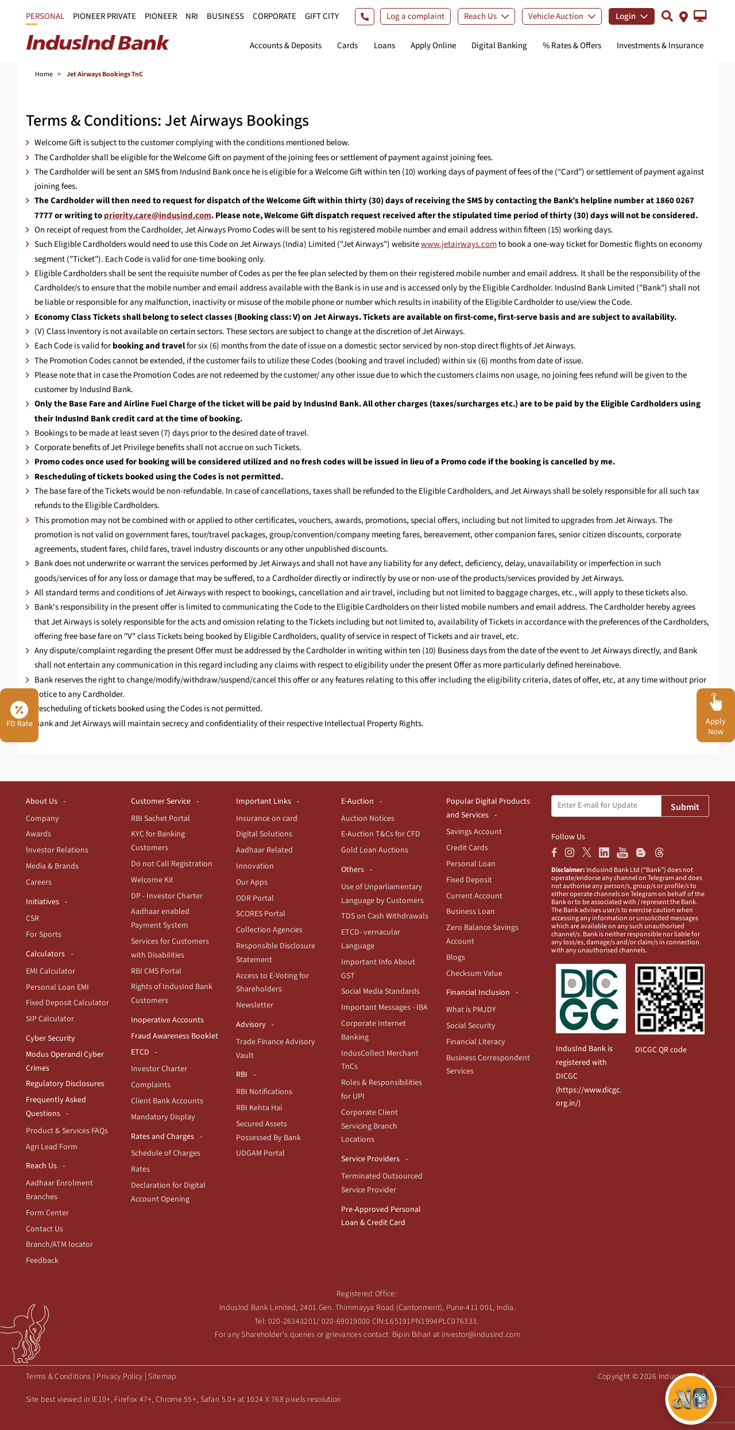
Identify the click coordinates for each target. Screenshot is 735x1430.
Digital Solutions (264, 834)
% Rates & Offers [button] (572, 46)
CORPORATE (274, 16)
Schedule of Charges (165, 1153)
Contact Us (44, 1229)
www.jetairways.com (459, 244)
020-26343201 (292, 1321)
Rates (140, 1169)
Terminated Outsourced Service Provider (382, 1183)
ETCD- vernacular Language (370, 939)
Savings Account (474, 832)
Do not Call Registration (171, 864)
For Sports (43, 934)
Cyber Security (50, 1038)
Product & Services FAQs (67, 1131)
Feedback (42, 1260)
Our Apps (252, 882)
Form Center (47, 1213)
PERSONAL (45, 16)
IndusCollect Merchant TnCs (380, 1060)
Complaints (151, 1085)
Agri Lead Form (52, 1147)
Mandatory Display (163, 1117)
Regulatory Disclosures (65, 1084)
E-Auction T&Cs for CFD (380, 834)
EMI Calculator (50, 971)
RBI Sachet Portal (160, 818)
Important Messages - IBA (384, 1007)
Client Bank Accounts (167, 1101)
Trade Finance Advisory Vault (275, 1048)
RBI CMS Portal (156, 971)
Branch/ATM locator (59, 1244)
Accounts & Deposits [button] (286, 46)
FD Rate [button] (19, 715)
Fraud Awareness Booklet (174, 1036)
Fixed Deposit (469, 880)
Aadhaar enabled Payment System (160, 918)
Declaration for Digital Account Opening (168, 1192)
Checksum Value (474, 973)
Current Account (474, 896)
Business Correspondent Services (488, 1065)
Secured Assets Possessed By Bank (268, 1131)
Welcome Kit (152, 880)
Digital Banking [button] (499, 46)
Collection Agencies (269, 930)
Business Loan (470, 911)
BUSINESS (225, 16)
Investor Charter (159, 1069)
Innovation (255, 866)
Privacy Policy (119, 1376)
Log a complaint (415, 16)
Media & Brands (52, 866)
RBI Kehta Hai (259, 1108)
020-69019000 (346, 1321)
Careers (39, 882)
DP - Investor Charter (167, 896)
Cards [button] (347, 46)
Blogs (455, 957)
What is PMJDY (471, 1010)
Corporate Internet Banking (373, 1030)
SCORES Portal (260, 914)
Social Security (471, 1026)
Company (42, 818)
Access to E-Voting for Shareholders (272, 982)
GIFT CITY (322, 16)
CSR (32, 918)
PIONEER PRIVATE (104, 16)
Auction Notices (367, 818)
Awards (38, 834)
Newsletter (254, 1005)
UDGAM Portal (260, 1153)
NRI (191, 16)
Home (44, 74)
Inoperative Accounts (167, 1020)
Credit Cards (467, 848)
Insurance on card (266, 818)
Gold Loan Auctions (374, 850)
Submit (685, 807)
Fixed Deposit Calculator (67, 1003)
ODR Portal (255, 898)
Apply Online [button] (433, 46)
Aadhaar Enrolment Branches (59, 1190)
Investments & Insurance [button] (660, 46)
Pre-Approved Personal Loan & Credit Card (381, 1216)
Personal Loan (471, 864)
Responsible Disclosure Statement (275, 953)
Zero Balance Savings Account (482, 934)
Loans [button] (384, 46)
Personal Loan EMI (57, 987)
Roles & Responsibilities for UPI (381, 1089)
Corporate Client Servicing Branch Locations (369, 1126)
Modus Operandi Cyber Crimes (65, 1061)
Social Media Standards (380, 991)
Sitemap (162, 1376)
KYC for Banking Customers (158, 841)
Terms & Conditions (58, 1376)
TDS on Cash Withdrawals (384, 916)
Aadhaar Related (264, 850)
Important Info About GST (378, 969)
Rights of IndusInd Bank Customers (171, 993)
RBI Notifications (264, 1092)
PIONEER (161, 16)
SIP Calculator (50, 1019)
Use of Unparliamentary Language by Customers (382, 893)
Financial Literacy (475, 1042)
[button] (700, 16)
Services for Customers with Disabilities (170, 948)
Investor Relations (57, 850)
